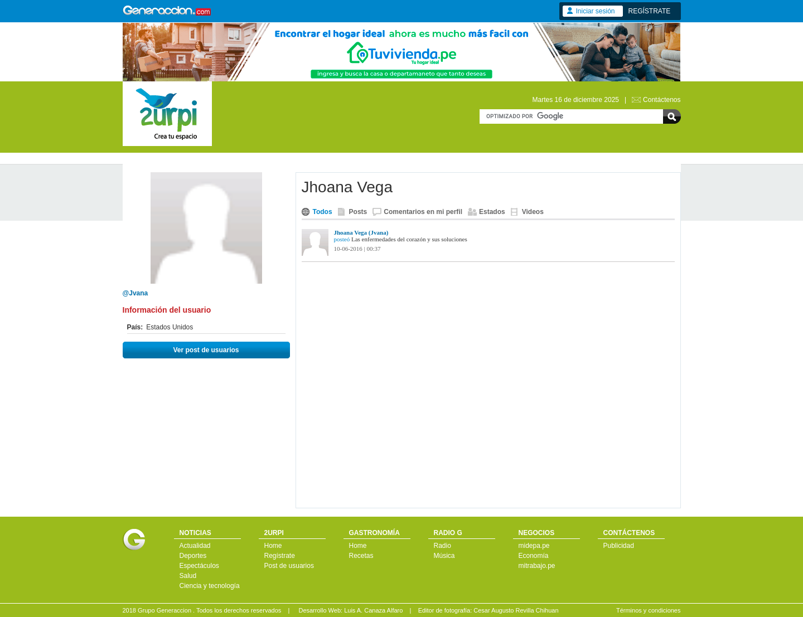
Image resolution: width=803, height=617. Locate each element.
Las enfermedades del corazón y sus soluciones (409, 239)
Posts (358, 212)
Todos (322, 212)
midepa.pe (534, 546)
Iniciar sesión (595, 11)
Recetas (361, 556)
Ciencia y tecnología (210, 586)
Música (444, 556)
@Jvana (135, 293)
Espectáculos (199, 566)
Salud (188, 576)
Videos (533, 212)
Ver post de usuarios (206, 350)
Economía (534, 556)
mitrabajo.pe (537, 566)
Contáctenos (661, 100)
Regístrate (279, 556)
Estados (492, 212)
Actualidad (195, 546)
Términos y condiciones (648, 610)
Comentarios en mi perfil (423, 212)
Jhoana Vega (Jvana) (361, 232)
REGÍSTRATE (649, 11)
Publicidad (618, 546)
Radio (442, 546)
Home (273, 546)
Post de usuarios (289, 566)
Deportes (193, 556)
